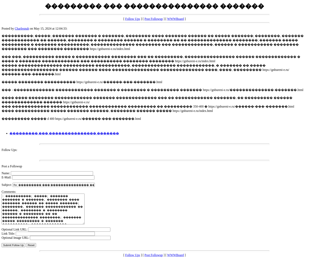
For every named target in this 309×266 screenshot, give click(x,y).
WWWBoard (175, 19)
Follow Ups (132, 19)
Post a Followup (12, 166)
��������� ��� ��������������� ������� (64, 133)
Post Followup (153, 19)
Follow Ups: (9, 150)
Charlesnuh (22, 28)
